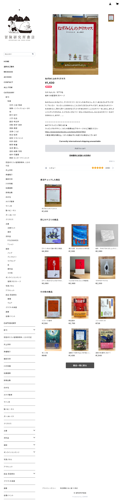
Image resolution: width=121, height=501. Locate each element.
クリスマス (9, 219)
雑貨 (7, 249)
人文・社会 (13, 118)
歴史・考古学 (14, 122)
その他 (10, 273)
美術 (9, 232)
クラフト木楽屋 (11, 307)
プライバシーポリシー (49, 488)
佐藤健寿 (9, 188)
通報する (112, 161)
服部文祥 (9, 179)
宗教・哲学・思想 (15, 125)
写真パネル (10, 286)
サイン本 (9, 206)
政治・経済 (13, 135)
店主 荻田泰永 (11, 295)
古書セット (11, 228)
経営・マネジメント (16, 138)
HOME (6, 61)
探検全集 (9, 193)
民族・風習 (13, 128)
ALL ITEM (8, 87)
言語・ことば (14, 131)
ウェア (10, 303)
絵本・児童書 (14, 155)
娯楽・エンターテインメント (19, 158)
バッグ (10, 253)
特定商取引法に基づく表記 (69, 488)
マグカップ (11, 261)
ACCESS (8, 77)
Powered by (80, 497)
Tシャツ (10, 244)
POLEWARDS (13, 240)
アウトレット (10, 290)
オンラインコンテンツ (13, 277)
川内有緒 (9, 184)
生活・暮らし (14, 148)
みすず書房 (10, 201)
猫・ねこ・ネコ (11, 210)
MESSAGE (8, 72)
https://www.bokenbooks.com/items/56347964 (65, 132)
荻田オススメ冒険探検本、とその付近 (18, 337)
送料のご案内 (9, 67)
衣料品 (8, 236)
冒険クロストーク (14, 281)
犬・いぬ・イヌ (11, 215)
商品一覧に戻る (80, 365)
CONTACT (8, 82)
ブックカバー (12, 257)
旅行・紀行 (13, 115)
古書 (7, 224)
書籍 (9, 299)
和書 (9, 101)
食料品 (10, 269)
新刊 (7, 97)
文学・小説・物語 (15, 105)
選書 (7, 312)
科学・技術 (13, 141)
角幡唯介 (9, 175)
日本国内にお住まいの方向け (80, 155)
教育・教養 (13, 145)
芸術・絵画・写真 (15, 151)
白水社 (8, 197)
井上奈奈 (9, 170)
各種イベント (10, 316)
